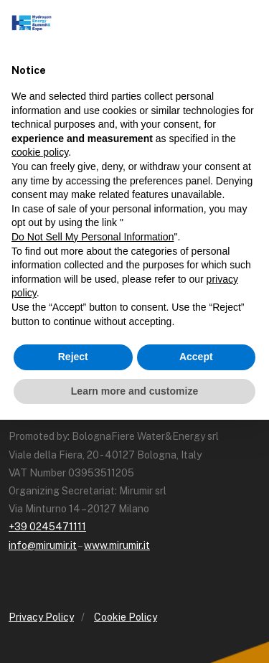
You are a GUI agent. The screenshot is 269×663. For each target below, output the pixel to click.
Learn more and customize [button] (134, 391)
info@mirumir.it (43, 545)
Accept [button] (196, 356)
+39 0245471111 (47, 526)
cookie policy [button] (39, 152)
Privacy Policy (41, 617)
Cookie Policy (125, 617)
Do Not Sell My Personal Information (92, 237)
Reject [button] (73, 356)
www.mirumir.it (117, 545)
